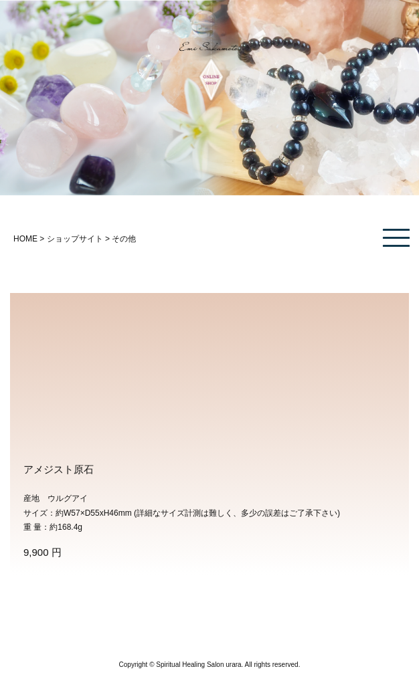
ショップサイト (75, 238)
